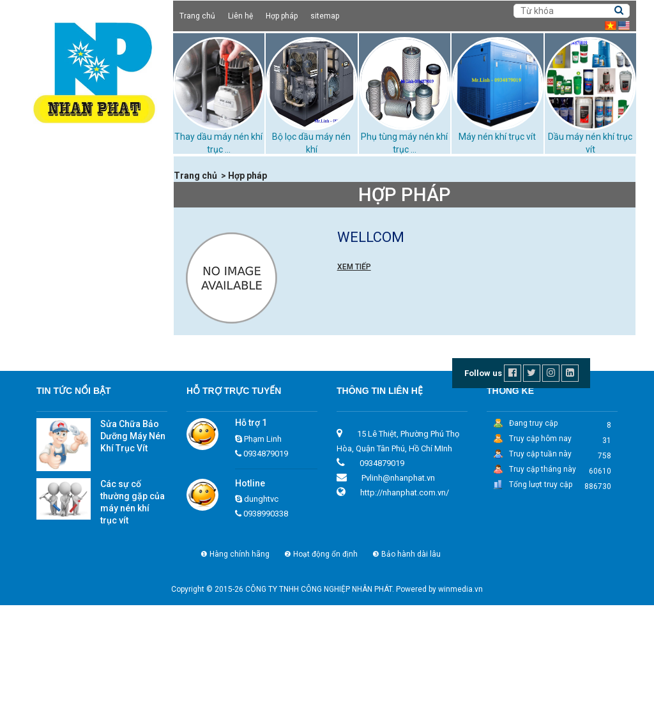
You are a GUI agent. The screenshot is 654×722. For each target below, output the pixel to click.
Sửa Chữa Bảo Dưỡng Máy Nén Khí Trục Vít (132, 553)
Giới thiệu (51, 180)
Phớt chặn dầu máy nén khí (90, 386)
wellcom (370, 237)
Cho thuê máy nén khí (79, 211)
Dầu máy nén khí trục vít (84, 227)
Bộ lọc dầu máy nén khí (82, 338)
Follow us (483, 490)
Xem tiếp (354, 266)
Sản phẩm (54, 196)
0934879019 (265, 570)
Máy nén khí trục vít (497, 137)
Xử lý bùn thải (63, 402)
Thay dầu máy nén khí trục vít (95, 354)
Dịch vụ (47, 419)
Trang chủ (197, 15)
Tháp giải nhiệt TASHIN (82, 322)
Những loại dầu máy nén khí (91, 370)
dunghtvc (261, 615)
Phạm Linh (263, 555)
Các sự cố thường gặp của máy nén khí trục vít (132, 619)
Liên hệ (240, 15)
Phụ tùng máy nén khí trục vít (94, 306)
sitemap (324, 15)
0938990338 (265, 630)
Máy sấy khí (59, 290)
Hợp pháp (282, 15)
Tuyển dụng (56, 435)
